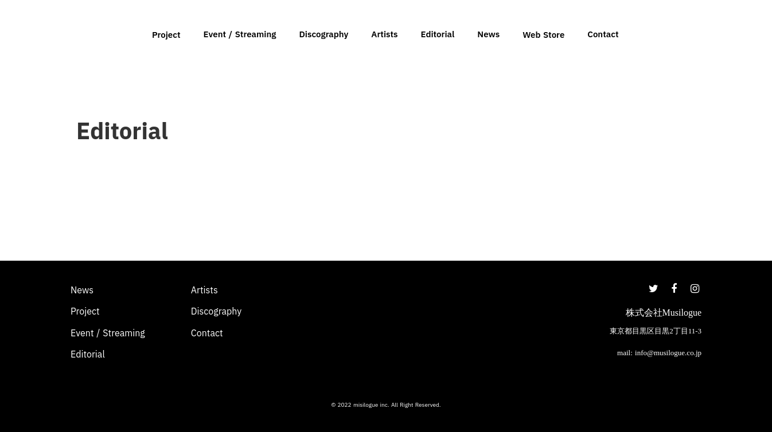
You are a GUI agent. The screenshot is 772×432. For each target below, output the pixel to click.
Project (166, 34)
